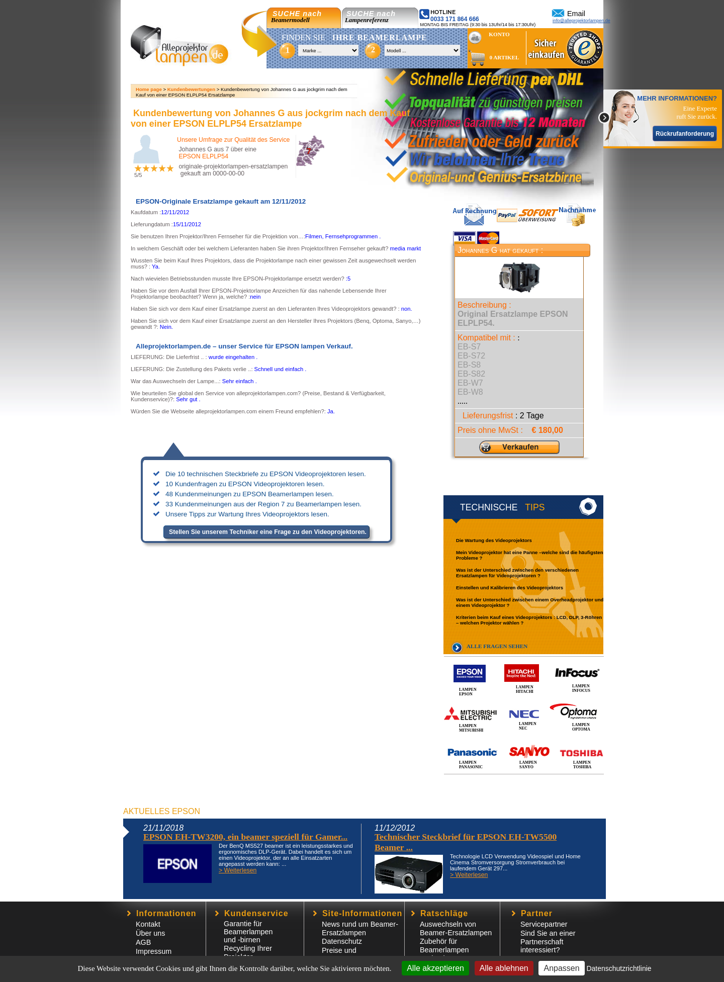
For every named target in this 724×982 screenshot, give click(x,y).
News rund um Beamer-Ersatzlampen (360, 928)
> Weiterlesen (237, 870)
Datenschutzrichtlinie (618, 968)
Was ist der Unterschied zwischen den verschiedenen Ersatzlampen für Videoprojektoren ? (517, 572)
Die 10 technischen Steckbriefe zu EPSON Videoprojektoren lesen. (265, 474)
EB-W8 (470, 392)
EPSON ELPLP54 (203, 156)
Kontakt (148, 924)
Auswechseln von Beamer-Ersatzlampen (456, 928)
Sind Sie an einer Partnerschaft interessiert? (548, 941)
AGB (143, 942)
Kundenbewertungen (191, 89)
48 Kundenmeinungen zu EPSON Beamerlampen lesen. (249, 494)
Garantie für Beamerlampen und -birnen (248, 932)
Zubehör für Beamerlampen (444, 945)
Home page (149, 89)
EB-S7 (469, 346)
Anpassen (561, 968)
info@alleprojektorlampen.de (581, 20)
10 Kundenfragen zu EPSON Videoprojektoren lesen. (245, 484)
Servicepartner (544, 924)
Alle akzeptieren (435, 968)
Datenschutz (342, 941)
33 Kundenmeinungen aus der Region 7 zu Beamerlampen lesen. (263, 504)
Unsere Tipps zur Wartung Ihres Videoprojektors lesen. (247, 514)
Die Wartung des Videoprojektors (494, 540)
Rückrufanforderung (685, 133)
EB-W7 (470, 383)
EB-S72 (471, 355)
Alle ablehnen (504, 968)
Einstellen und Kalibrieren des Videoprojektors (509, 587)
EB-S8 (469, 365)
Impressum (153, 951)
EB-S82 (471, 374)
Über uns (150, 933)
